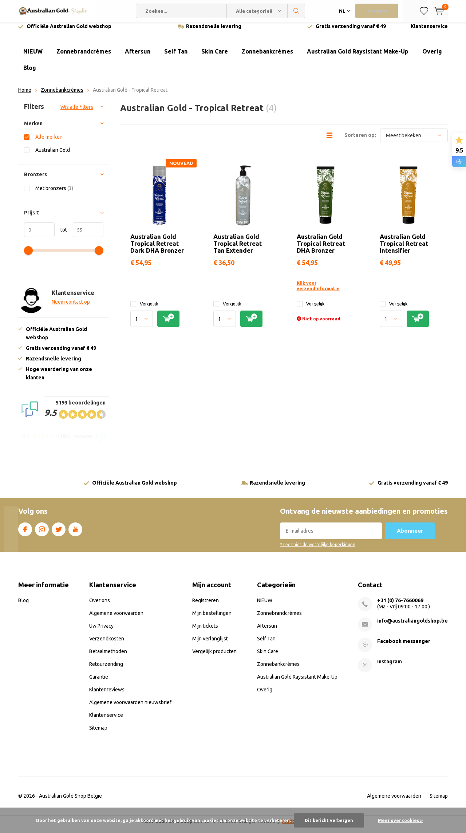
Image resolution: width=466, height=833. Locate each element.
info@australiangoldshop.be (412, 626)
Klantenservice (429, 32)
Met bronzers (54, 193)
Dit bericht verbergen (329, 820)
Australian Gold (52, 155)
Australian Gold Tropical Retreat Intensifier (404, 248)
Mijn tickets (205, 631)
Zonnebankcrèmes (267, 57)
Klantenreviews (107, 695)
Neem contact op (71, 307)
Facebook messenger (403, 647)
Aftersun (137, 57)
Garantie (98, 682)
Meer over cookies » (400, 820)
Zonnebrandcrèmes (83, 57)
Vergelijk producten (214, 657)
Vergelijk (144, 309)
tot (61, 235)
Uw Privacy (101, 631)
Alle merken (49, 142)
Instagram (42, 533)
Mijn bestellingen (212, 618)
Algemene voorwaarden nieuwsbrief (130, 708)
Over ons (99, 606)
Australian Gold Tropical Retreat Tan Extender (237, 248)
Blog (29, 73)
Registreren (205, 606)
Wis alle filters (76, 112)
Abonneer (410, 536)
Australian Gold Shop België (70, 801)
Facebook (25, 533)
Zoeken (296, 11)
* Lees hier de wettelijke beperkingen (317, 550)
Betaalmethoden (108, 657)
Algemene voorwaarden (116, 618)
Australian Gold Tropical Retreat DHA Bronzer (321, 248)
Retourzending (106, 669)
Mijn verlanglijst (210, 644)
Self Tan (175, 57)
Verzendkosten (106, 644)
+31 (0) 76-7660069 (400, 606)
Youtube (75, 533)
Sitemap (98, 733)
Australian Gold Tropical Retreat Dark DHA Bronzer (157, 248)
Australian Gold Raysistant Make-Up (357, 57)
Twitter (59, 533)
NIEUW (33, 57)
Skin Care (214, 57)
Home (24, 95)
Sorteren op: (360, 140)
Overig (432, 57)
